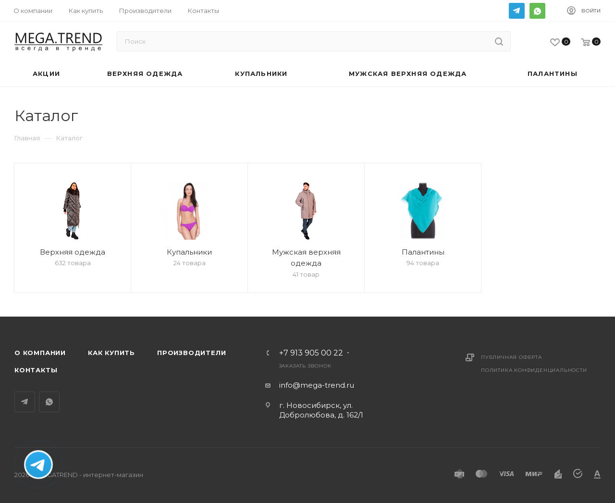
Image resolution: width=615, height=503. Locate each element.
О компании (40, 352)
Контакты (35, 370)
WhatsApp (537, 11)
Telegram (517, 11)
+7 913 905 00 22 (311, 353)
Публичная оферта (511, 357)
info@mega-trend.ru (316, 385)
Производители (191, 352)
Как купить (111, 352)
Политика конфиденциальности (534, 370)
